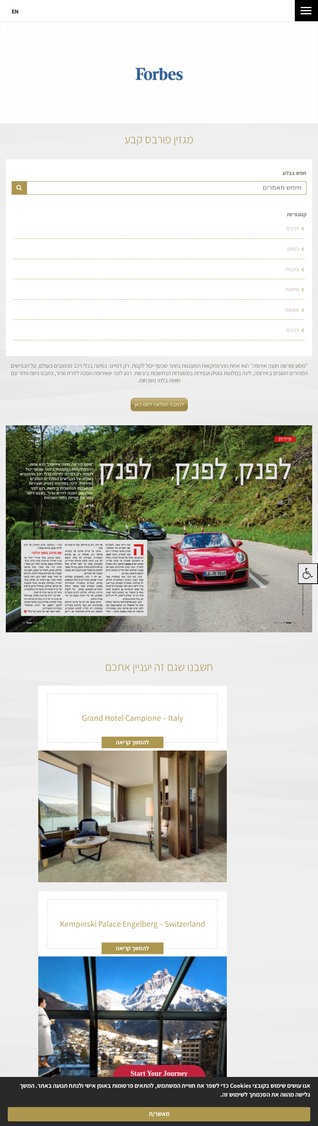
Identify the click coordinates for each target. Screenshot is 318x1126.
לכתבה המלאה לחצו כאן (159, 404)
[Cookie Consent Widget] (159, 1109)
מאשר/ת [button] (49, 1109)
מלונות (292, 289)
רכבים (292, 329)
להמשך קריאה (132, 742)
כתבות (292, 269)
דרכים (292, 228)
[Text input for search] (166, 188)
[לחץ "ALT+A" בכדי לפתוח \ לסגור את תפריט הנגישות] (308, 573)
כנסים (293, 248)
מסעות (292, 309)
